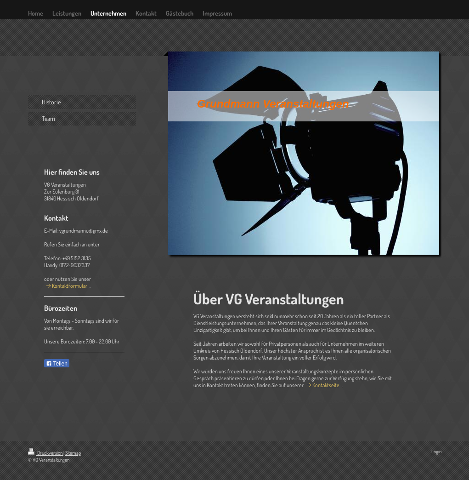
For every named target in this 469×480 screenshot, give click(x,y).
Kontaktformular (69, 285)
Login (436, 451)
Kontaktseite (325, 385)
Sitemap (73, 453)
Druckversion (45, 453)
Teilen (57, 363)
